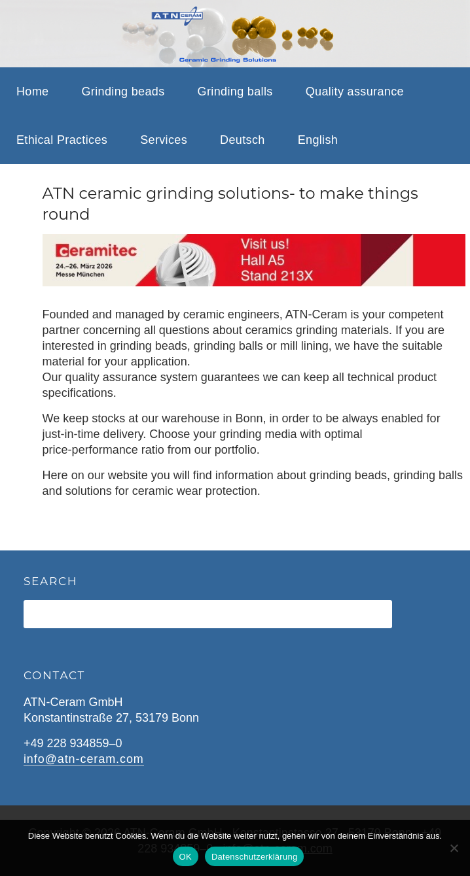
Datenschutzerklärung (254, 857)
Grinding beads (122, 91)
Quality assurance (355, 91)
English (318, 139)
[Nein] (453, 847)
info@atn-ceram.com (84, 759)
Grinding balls (235, 91)
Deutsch (242, 139)
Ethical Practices (61, 139)
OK (185, 857)
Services (163, 139)
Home (32, 91)
